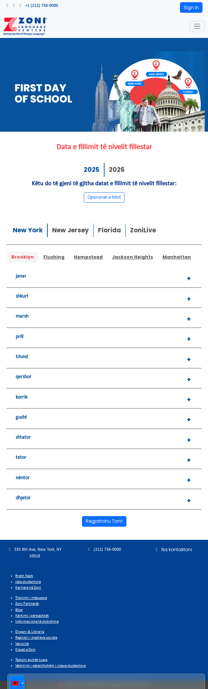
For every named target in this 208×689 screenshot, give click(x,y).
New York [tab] (28, 230)
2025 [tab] (91, 169)
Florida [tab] (109, 230)
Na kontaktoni (173, 549)
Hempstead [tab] (88, 257)
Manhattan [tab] (176, 257)
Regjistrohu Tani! (104, 521)
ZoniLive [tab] (143, 230)
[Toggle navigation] (197, 26)
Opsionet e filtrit (104, 197)
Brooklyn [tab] (22, 257)
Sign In (191, 7)
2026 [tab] (117, 169)
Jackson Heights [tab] (132, 257)
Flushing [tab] (53, 257)
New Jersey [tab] (70, 230)
